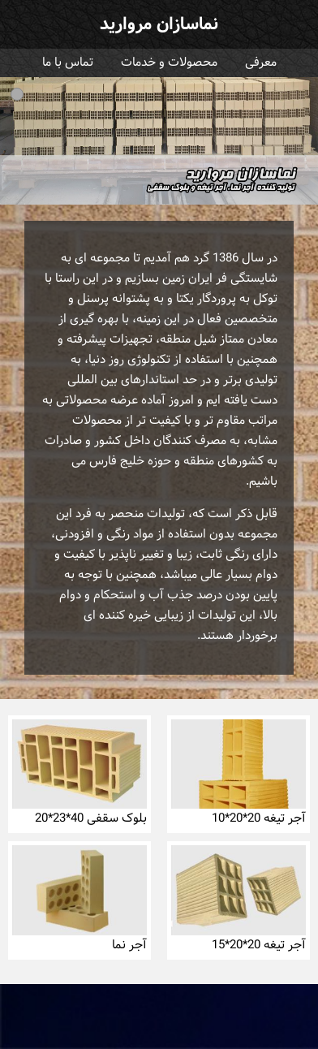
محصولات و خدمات (169, 63)
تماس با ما (67, 63)
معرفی (261, 63)
